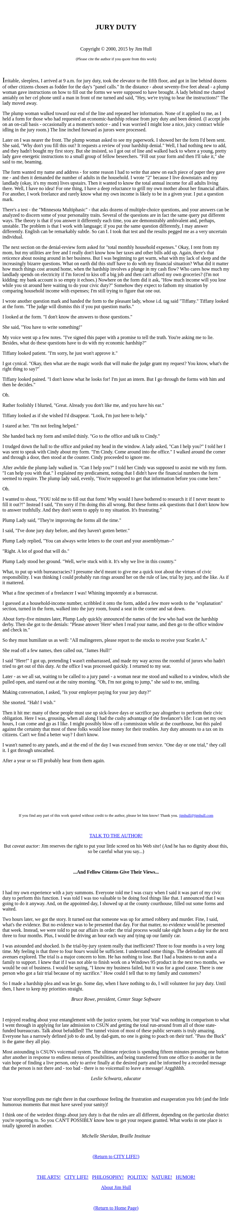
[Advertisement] (116, 788)
